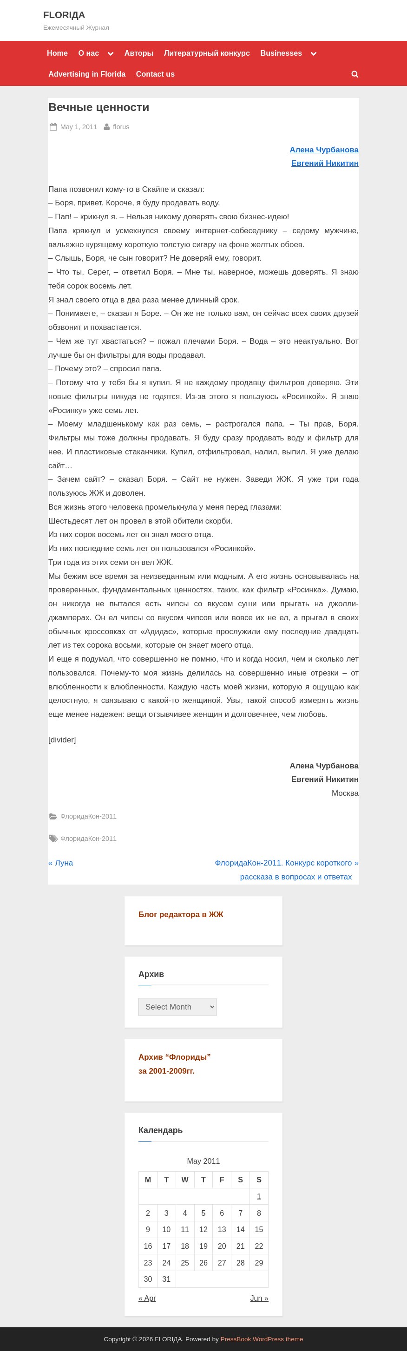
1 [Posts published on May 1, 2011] (259, 1196)
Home (57, 53)
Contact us (155, 74)
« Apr (147, 1298)
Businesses (281, 53)
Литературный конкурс (207, 53)
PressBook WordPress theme (262, 1339)
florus (121, 126)
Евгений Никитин (325, 163)
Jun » (259, 1298)
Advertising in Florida (86, 74)
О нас (88, 53)
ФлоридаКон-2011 (88, 816)
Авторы (139, 53)
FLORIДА (64, 15)
